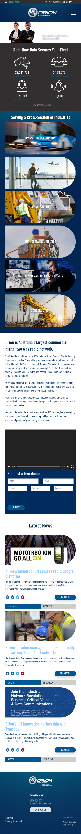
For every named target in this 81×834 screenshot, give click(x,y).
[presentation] (27, 498)
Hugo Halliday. (68, 825)
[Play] (8, 466)
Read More (65, 597)
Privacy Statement (13, 821)
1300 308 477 (67, 2)
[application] (40, 449)
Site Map (9, 818)
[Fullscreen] (72, 466)
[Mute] (68, 466)
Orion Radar (12, 2)
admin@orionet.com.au (40, 803)
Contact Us (40, 809)
